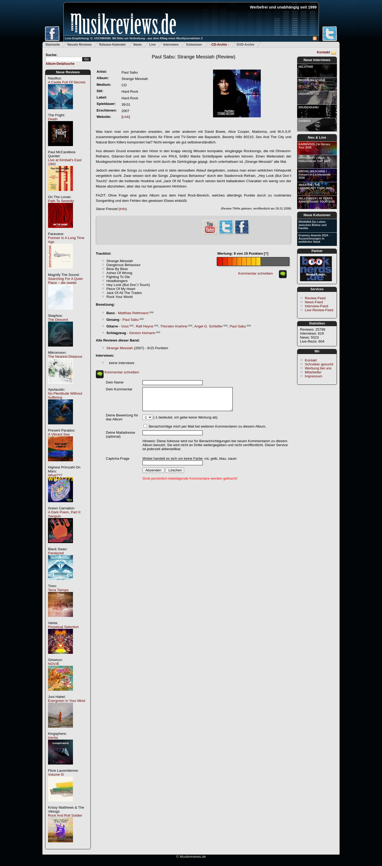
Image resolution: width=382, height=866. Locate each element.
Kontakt (323, 52)
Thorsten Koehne (173, 326)
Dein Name (115, 382)
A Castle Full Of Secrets (66, 82)
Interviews (171, 44)
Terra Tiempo (58, 590)
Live (152, 44)
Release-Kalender (112, 44)
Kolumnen (194, 44)
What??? (55, 475)
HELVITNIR (305, 66)
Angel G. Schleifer (208, 326)
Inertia (53, 738)
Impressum (313, 376)
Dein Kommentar (119, 389)
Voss (125, 326)
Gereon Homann (142, 333)
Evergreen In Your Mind (66, 701)
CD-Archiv (219, 44)
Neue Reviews (68, 72)
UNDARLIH (305, 93)
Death (53, 119)
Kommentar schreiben (255, 273)
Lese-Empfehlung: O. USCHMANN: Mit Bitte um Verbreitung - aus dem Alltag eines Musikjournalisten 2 (134, 38)
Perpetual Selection (63, 627)
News (137, 44)
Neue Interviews (316, 60)
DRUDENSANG (308, 107)
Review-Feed (315, 298)
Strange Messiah (119, 348)
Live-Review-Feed (319, 310)
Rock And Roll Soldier (65, 815)
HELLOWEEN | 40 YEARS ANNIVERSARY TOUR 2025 (316, 200)
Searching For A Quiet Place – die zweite (65, 281)
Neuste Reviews (79, 44)
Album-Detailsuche (60, 64)
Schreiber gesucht (319, 364)
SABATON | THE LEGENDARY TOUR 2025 (315, 186)
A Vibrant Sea (59, 434)
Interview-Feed (316, 306)
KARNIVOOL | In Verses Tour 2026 (314, 146)
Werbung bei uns (318, 368)
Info (122, 209)
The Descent (58, 320)
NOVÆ (53, 664)
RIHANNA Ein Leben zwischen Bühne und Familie (312, 225)
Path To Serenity (61, 201)
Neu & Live (317, 137)
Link (126, 117)
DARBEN (304, 120)
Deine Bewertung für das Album (122, 417)
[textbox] (64, 59)
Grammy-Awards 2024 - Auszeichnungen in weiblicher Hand (314, 238)
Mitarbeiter (313, 372)
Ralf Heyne (144, 326)
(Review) (193, 56)
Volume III (56, 775)
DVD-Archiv (245, 44)
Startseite (52, 44)
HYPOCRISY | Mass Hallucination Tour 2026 (314, 159)
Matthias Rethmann (133, 313)
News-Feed (314, 302)
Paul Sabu (131, 320)
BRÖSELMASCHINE (311, 80)
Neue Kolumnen (316, 215)
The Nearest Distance (65, 357)
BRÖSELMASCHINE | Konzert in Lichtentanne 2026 (314, 174)
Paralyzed (56, 553)
